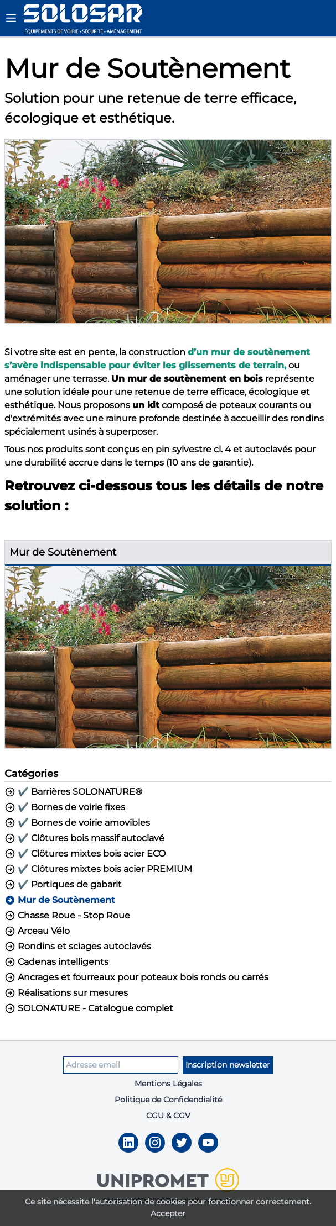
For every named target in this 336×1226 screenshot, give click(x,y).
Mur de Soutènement (59, 900)
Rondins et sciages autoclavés (77, 946)
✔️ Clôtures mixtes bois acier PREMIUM (98, 869)
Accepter (168, 1213)
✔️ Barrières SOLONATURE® (73, 791)
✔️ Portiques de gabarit (63, 884)
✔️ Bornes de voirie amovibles (77, 822)
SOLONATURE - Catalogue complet (88, 1008)
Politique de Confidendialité (168, 1100)
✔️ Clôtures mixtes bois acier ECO (85, 853)
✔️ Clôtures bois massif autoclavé (84, 838)
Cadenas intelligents (56, 962)
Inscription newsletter (227, 1065)
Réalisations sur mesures (66, 992)
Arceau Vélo (37, 931)
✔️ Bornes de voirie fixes (64, 807)
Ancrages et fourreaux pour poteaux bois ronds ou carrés (136, 977)
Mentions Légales (168, 1083)
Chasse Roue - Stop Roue (67, 915)
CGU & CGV (168, 1116)
